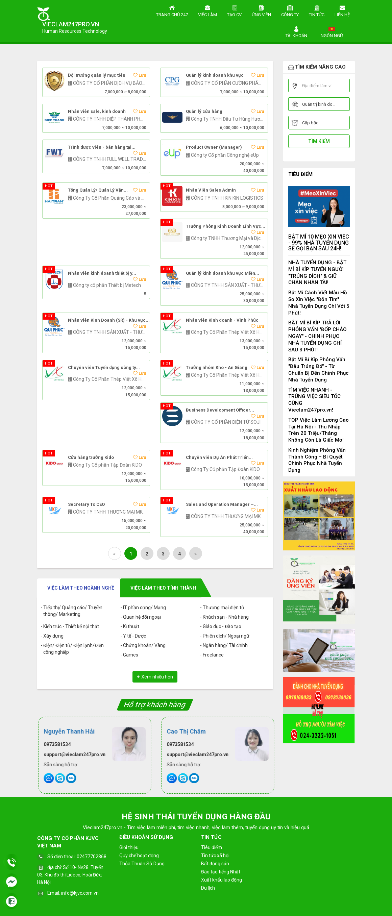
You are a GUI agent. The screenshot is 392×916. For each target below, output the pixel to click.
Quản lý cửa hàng (204, 111)
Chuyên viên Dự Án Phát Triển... (219, 457)
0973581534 (56, 744)
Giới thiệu (129, 847)
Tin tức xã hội (215, 855)
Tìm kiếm (319, 141)
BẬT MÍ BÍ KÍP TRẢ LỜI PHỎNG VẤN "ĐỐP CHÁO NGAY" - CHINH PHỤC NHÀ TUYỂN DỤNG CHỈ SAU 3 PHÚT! (317, 336)
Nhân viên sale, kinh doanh (97, 111)
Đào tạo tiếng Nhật (220, 871)
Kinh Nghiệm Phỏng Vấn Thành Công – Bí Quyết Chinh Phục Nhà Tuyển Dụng (317, 460)
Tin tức (316, 10)
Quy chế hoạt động (139, 855)
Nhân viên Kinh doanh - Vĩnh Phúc (222, 320)
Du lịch (208, 888)
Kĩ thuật (131, 626)
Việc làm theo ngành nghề (80, 588)
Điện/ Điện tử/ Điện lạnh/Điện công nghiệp (73, 649)
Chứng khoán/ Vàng (144, 645)
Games (130, 655)
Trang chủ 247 (172, 10)
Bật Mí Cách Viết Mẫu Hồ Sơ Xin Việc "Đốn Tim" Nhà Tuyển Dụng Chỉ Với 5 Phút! (318, 303)
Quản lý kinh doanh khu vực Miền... (222, 273)
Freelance (213, 655)
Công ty (290, 10)
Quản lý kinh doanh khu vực (215, 75)
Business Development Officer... (220, 410)
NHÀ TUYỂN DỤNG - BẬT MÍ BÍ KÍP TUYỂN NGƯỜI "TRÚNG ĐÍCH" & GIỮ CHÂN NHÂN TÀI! (317, 272)
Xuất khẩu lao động (221, 879)
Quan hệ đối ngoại (142, 617)
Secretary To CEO (86, 504)
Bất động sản (215, 863)
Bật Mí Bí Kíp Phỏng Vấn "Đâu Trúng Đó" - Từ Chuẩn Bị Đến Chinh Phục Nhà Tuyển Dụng (318, 369)
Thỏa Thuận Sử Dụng (142, 863)
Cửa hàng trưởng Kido (91, 457)
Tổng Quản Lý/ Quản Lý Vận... (98, 190)
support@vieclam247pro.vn (73, 754)
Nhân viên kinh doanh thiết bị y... (102, 273)
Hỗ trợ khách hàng (155, 704)
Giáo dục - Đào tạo (222, 626)
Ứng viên (261, 10)
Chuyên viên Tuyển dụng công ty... (104, 367)
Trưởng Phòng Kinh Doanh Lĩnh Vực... (225, 226)
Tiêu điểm (300, 174)
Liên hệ (342, 10)
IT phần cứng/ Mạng (144, 607)
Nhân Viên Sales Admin (211, 190)
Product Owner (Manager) (214, 147)
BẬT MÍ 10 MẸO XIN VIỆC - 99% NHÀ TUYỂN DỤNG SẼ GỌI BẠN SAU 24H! (318, 242)
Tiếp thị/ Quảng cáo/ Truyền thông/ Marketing (72, 611)
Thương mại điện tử (223, 607)
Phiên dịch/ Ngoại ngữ (226, 636)
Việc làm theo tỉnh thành (163, 588)
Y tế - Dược (134, 636)
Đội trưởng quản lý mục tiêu (96, 75)
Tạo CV (234, 10)
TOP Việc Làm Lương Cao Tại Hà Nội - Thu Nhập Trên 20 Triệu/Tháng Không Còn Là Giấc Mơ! (318, 430)
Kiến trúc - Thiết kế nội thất (71, 626)
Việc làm (207, 10)
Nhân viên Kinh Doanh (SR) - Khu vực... (109, 320)
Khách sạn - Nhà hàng (226, 617)
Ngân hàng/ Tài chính (225, 645)
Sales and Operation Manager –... (222, 504)
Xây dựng (53, 636)
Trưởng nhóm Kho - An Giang (216, 367)
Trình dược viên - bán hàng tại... (102, 147)
